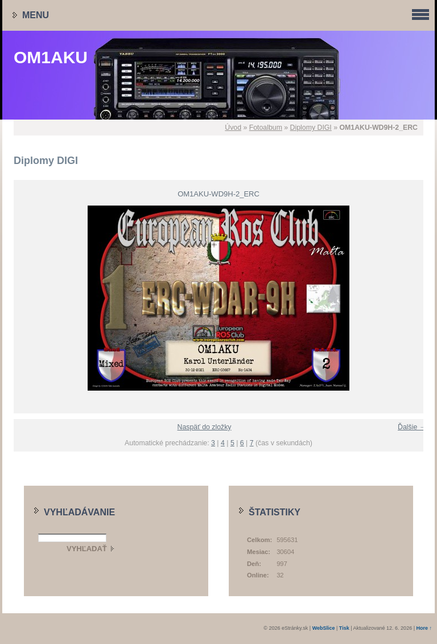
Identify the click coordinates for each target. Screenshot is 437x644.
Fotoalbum (265, 128)
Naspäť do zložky (205, 427)
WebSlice (323, 628)
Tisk (344, 628)
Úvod (233, 128)
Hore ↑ (424, 628)
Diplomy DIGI (311, 128)
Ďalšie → (412, 427)
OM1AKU (51, 57)
